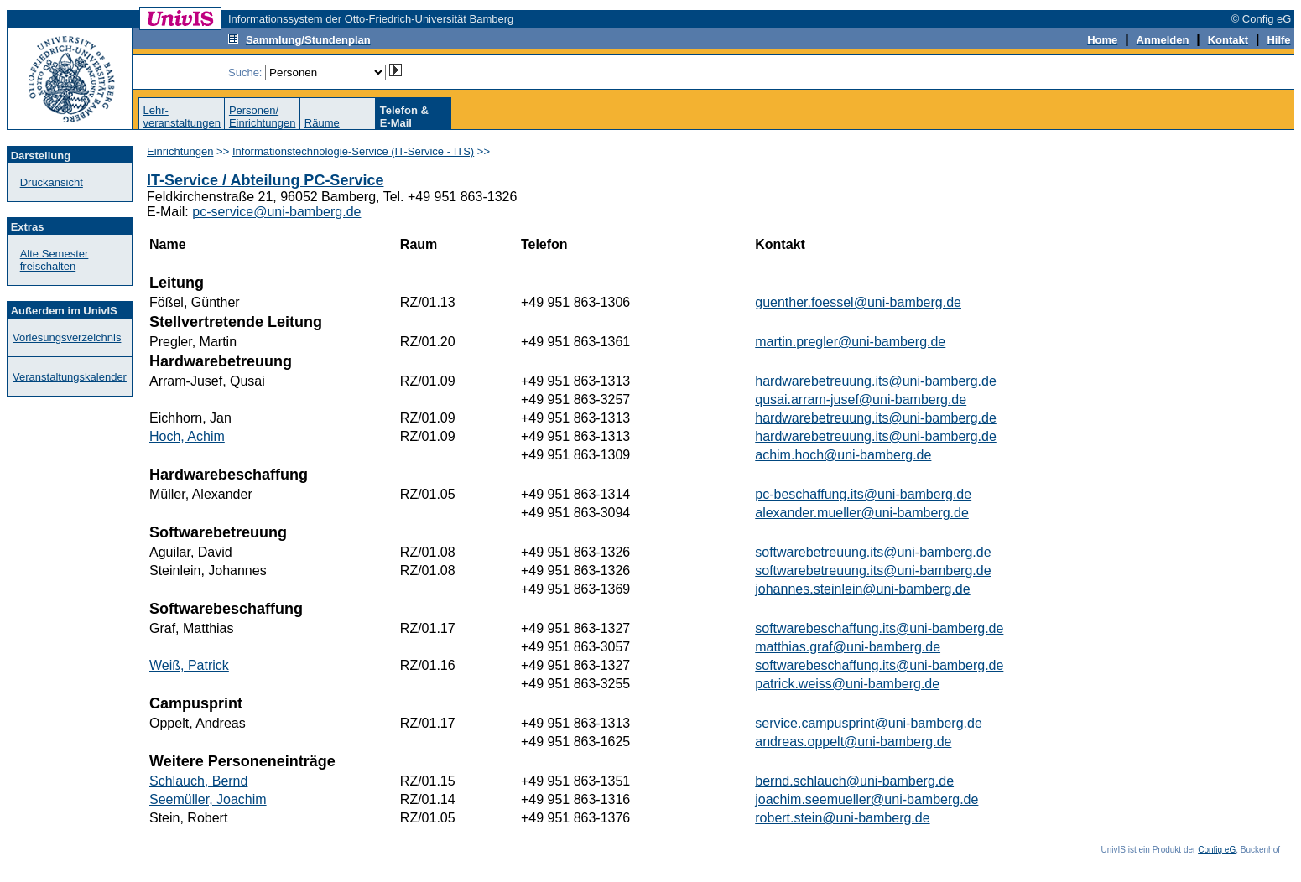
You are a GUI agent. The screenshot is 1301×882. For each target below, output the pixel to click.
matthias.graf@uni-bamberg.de (847, 647)
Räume (322, 123)
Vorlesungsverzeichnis (67, 337)
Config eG (1217, 849)
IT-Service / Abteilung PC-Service (265, 180)
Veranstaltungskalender (70, 377)
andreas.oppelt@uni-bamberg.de (853, 741)
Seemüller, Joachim (208, 799)
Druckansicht (51, 182)
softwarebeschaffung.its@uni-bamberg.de (879, 628)
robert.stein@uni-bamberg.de (842, 818)
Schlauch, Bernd (198, 781)
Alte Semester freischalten (54, 259)
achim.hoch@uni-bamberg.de (843, 455)
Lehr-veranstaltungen (182, 116)
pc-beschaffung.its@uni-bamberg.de (863, 494)
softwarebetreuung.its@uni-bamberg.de (873, 552)
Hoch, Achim (187, 436)
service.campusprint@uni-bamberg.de (868, 723)
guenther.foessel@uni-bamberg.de (858, 302)
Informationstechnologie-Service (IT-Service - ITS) (353, 151)
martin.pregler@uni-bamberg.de (850, 342)
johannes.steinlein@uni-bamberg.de (862, 589)
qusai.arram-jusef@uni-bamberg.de (860, 399)
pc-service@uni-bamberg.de (276, 212)
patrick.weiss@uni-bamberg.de (847, 684)
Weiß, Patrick (189, 665)
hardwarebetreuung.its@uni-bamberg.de (876, 381)
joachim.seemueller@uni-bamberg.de (866, 799)
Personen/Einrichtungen (262, 116)
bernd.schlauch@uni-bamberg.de (854, 781)
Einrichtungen (180, 151)
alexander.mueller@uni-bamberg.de (862, 513)
